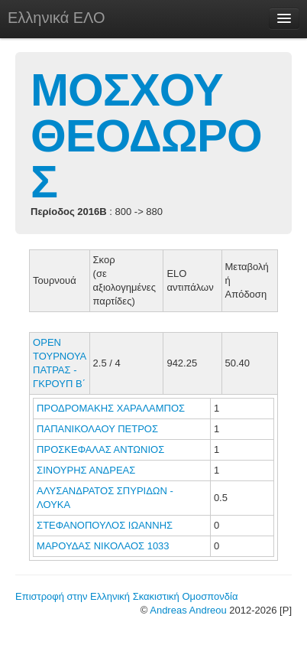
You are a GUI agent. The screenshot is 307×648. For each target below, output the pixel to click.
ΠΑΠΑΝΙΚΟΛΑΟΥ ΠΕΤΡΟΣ (99, 429)
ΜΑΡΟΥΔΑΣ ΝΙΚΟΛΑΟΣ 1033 (103, 546)
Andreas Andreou (188, 610)
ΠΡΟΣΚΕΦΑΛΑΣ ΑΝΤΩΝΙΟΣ (102, 449)
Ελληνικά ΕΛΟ (56, 17)
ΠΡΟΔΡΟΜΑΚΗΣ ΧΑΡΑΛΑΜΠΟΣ (112, 408)
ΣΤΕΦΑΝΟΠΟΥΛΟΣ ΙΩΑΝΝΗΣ (106, 525)
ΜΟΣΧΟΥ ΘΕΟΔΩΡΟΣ (146, 135)
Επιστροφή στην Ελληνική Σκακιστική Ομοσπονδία (126, 596)
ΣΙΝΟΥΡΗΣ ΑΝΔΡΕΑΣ (87, 470)
